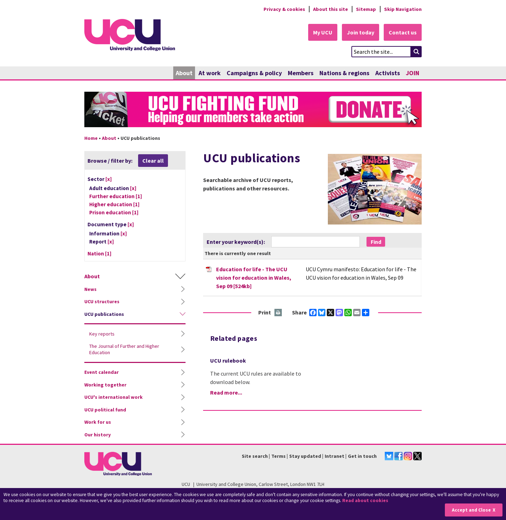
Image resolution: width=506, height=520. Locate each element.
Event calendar (101, 372)
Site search (255, 456)
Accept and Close (471, 510)
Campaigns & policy (254, 73)
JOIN (412, 73)
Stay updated (305, 456)
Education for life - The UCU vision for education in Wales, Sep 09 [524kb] (253, 278)
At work (210, 73)
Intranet (334, 456)
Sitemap (366, 9)
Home (91, 138)
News (90, 289)
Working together (105, 385)
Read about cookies (365, 500)
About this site (330, 9)
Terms (278, 456)
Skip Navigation (403, 9)
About (184, 73)
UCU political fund (105, 410)
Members (300, 73)
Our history (97, 434)
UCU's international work (113, 397)
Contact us (403, 32)
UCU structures (101, 301)
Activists (387, 73)
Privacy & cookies (284, 9)
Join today (360, 32)
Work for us (97, 422)
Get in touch (362, 456)
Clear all (153, 160)
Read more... (226, 392)
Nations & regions (344, 73)
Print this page (278, 313)
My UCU (322, 32)
